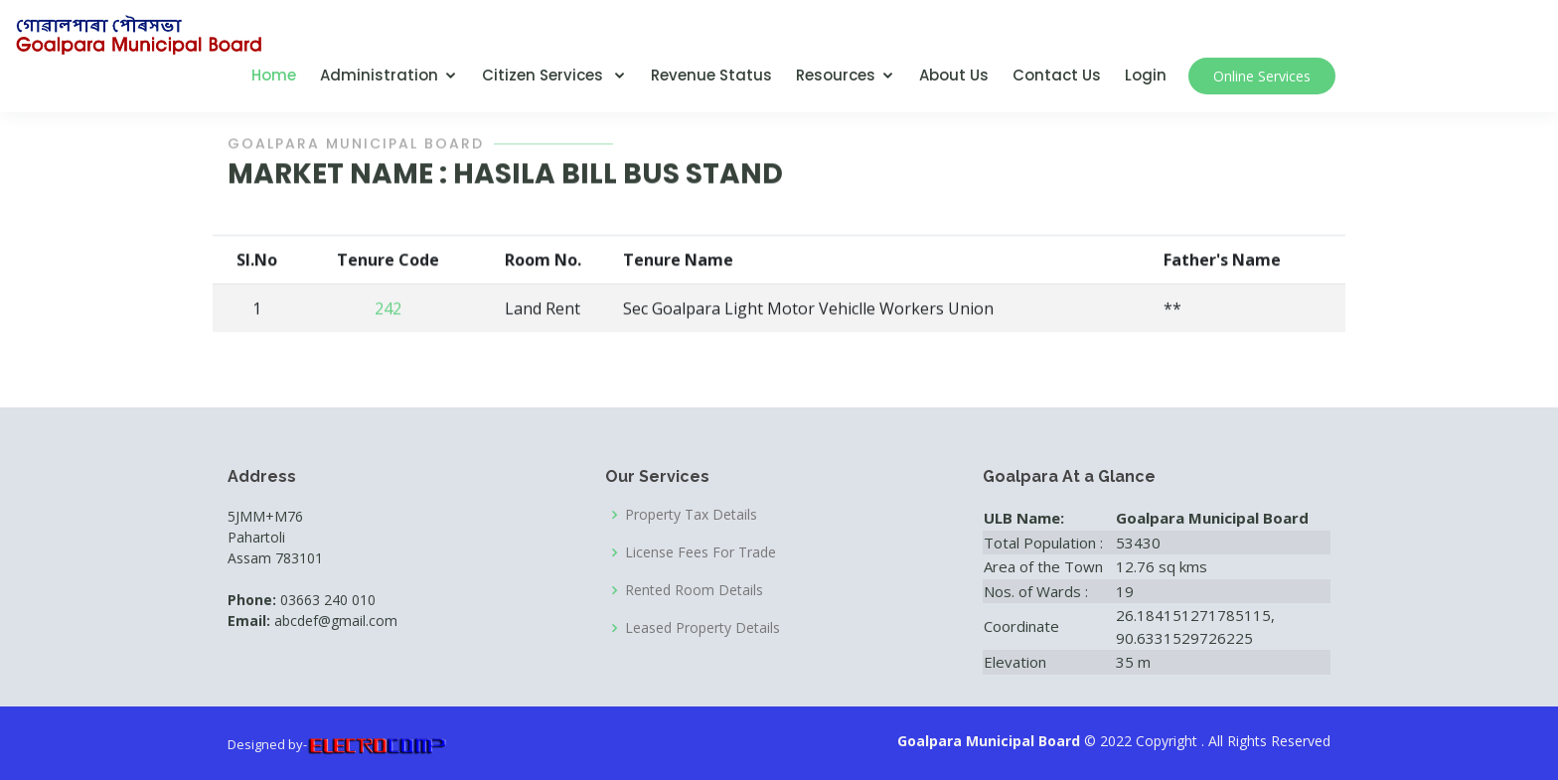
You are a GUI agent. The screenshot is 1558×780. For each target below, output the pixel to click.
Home (273, 75)
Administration (379, 75)
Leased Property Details (702, 628)
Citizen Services (544, 75)
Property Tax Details (691, 515)
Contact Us (1057, 75)
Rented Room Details (694, 590)
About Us (954, 75)
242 (388, 311)
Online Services (1262, 76)
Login (1146, 75)
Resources (835, 75)
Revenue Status (711, 75)
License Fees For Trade (700, 552)
